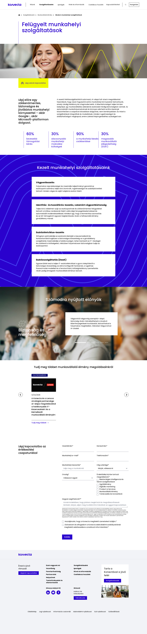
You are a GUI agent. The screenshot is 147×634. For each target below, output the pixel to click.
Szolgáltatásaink (46, 5)
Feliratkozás (80, 598)
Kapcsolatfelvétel (113, 5)
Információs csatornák (62, 612)
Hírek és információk (76, 5)
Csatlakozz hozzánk (96, 5)
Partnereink (51, 574)
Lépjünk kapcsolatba (28, 573)
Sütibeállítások (113, 612)
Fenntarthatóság (53, 571)
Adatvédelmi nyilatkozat (82, 612)
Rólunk (32, 5)
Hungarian (134, 4)
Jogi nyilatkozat (45, 612)
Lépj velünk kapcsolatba (33, 83)
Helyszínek (50, 577)
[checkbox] (113, 486)
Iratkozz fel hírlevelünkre (78, 593)
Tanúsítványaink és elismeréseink (54, 581)
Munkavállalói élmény (45, 15)
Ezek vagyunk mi (53, 565)
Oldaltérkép (32, 612)
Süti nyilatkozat (100, 612)
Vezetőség (50, 568)
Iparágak (61, 5)
